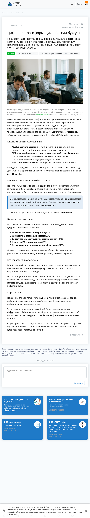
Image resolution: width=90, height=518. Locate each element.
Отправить (78, 385)
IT (35, 53)
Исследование (72, 53)
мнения (11, 53)
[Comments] (86, 3)
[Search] (71, 4)
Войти (79, 4)
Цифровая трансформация (51, 53)
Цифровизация (24, 53)
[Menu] (3, 4)
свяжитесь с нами (43, 114)
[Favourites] (8, 25)
